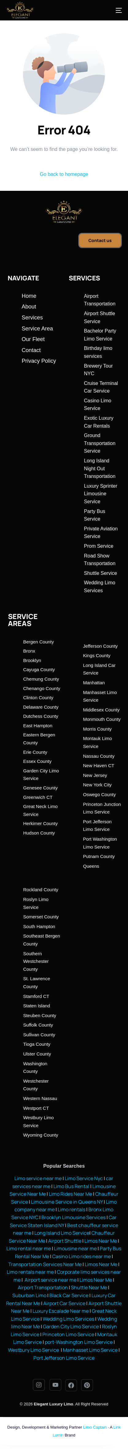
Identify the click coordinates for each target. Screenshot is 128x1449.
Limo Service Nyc (84, 1178)
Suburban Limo (29, 1295)
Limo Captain (95, 1427)
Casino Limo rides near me (81, 1256)
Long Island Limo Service (61, 1233)
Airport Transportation (43, 1287)
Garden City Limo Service (71, 1326)
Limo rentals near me (30, 1272)
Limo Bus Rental (70, 1186)
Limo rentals (71, 1209)
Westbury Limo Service (34, 1350)
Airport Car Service (64, 1303)
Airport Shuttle (64, 1240)
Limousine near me (75, 1248)
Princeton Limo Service (68, 1334)
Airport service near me (50, 1279)
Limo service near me (38, 1178)
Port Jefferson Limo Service (64, 1358)
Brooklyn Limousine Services (73, 1217)
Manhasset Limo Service (90, 1350)
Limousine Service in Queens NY (67, 1201)
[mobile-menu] (112, 10)
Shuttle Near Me (89, 1287)
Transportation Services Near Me (45, 1264)
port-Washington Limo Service (79, 1342)
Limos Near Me (100, 1240)
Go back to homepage (64, 174)
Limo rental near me (28, 1248)
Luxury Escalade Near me (61, 1311)
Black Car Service (68, 1295)
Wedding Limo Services (68, 1318)
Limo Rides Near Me (70, 1194)
